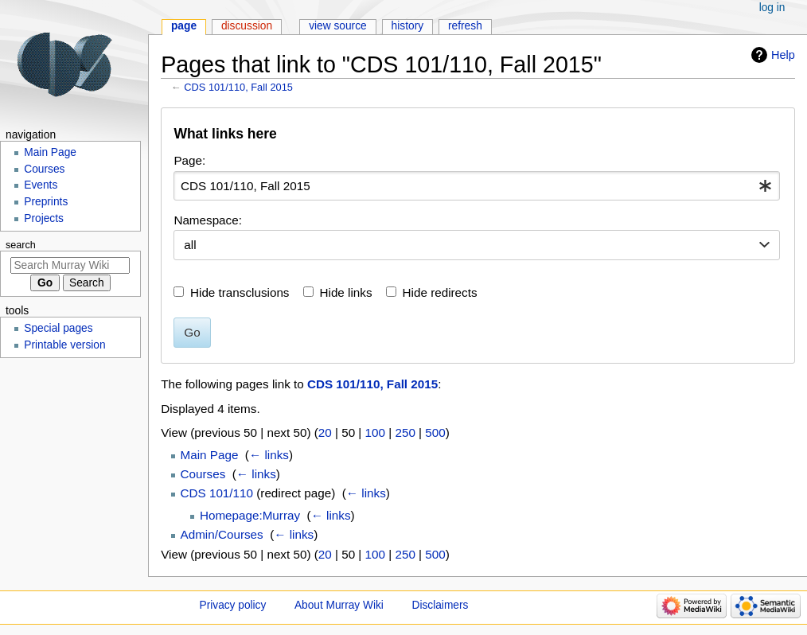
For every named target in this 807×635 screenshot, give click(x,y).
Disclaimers (440, 605)
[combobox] (476, 186)
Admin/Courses (222, 534)
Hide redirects (440, 292)
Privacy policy (233, 605)
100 (375, 432)
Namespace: (207, 220)
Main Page (210, 455)
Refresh (465, 26)
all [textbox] (190, 244)
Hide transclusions (239, 292)
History (408, 26)
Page (184, 26)
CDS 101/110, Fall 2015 (238, 87)
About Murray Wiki (339, 605)
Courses (203, 474)
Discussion (246, 26)
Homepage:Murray (250, 515)
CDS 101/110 (217, 493)
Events (40, 185)
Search (21, 245)
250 (405, 432)
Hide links (346, 292)
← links (269, 455)
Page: (189, 160)
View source (338, 26)
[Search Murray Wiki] (70, 265)
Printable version (64, 345)
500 (435, 432)
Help (783, 55)
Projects (44, 218)
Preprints (46, 202)
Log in (772, 8)
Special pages (58, 328)
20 (325, 432)
